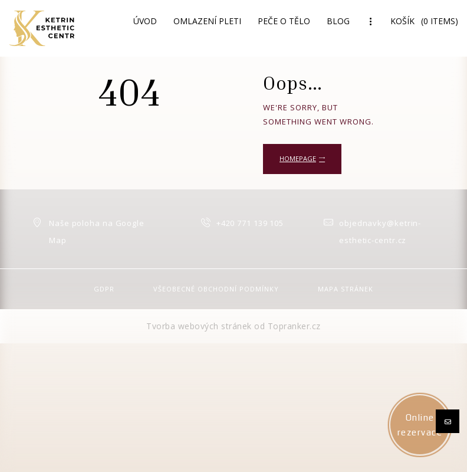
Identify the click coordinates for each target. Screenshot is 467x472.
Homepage (297, 158)
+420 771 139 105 (250, 223)
